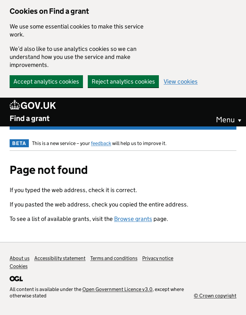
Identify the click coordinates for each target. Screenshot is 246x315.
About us (19, 258)
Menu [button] (225, 119)
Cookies (19, 266)
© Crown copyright (215, 296)
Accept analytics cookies (46, 81)
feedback (101, 143)
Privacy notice (157, 258)
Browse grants (133, 218)
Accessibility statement (60, 258)
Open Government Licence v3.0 (117, 289)
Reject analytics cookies (123, 81)
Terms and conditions (113, 258)
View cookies (181, 81)
